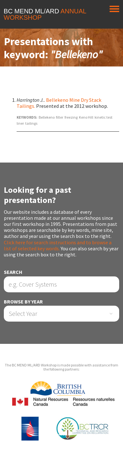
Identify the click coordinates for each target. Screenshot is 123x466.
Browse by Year (23, 302)
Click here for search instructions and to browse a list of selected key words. (57, 245)
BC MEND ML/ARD (45, 14)
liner (20, 123)
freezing (71, 117)
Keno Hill (86, 117)
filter (59, 117)
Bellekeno (47, 117)
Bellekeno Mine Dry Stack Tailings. (59, 103)
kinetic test (103, 117)
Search (13, 272)
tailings (31, 123)
